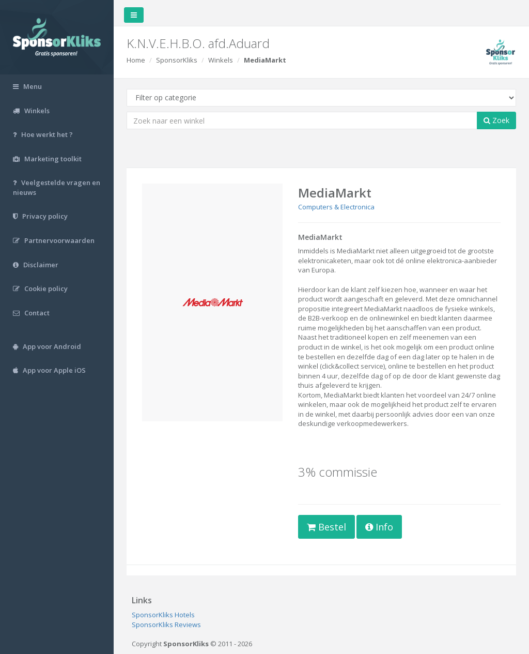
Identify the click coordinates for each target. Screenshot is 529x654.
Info (379, 527)
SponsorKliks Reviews (166, 624)
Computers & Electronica (336, 206)
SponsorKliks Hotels (163, 614)
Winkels (220, 60)
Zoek (496, 120)
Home (136, 60)
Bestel (326, 527)
